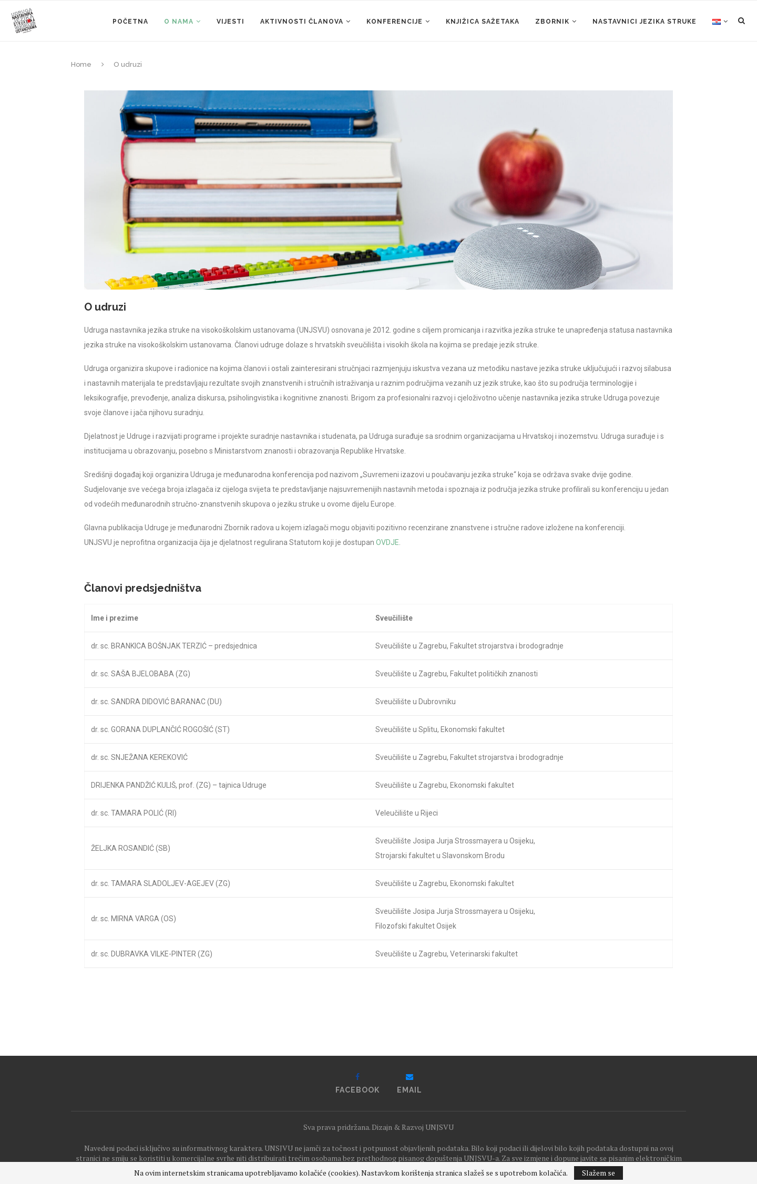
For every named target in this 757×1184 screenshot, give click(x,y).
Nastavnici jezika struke (644, 21)
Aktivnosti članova (301, 21)
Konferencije (394, 21)
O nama (178, 21)
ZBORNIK (552, 21)
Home (81, 64)
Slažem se (598, 1173)
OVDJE (387, 542)
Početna (130, 21)
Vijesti (230, 21)
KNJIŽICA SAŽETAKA (482, 21)
